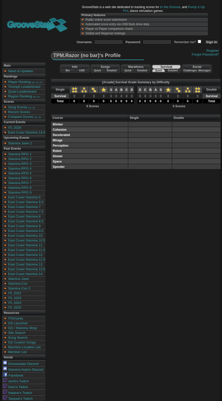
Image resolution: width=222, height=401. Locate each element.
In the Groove (170, 7)
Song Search (17, 337)
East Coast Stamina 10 (25, 235)
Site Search (16, 333)
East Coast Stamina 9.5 (25, 231)
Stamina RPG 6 (20, 178)
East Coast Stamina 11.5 (26, 250)
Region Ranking (20, 96)
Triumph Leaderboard (24, 87)
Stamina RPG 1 (20, 154)
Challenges (190, 70)
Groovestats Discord (21, 364)
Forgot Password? (205, 54)
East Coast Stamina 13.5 (26, 269)
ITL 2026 (14, 127)
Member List (17, 352)
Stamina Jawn (18, 279)
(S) (37, 82)
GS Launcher (18, 323)
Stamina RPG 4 (20, 168)
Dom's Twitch (15, 387)
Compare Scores (20, 117)
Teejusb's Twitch (18, 398)
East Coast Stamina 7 (24, 207)
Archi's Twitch (16, 381)
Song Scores (17, 107)
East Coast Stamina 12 (25, 255)
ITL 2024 (14, 303)
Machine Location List (24, 347)
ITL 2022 (14, 293)
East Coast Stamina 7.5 (25, 211)
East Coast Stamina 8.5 (25, 221)
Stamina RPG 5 (20, 173)
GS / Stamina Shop (22, 328)
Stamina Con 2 (19, 288)
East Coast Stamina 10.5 (26, 240)
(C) (41, 82)
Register (212, 50)
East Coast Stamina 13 (25, 264)
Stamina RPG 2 (20, 159)
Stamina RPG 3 (20, 164)
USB (82, 70)
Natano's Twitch (17, 393)
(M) (33, 82)
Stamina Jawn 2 (20, 143)
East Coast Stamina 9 (24, 226)
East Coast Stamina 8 (24, 216)
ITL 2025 (14, 307)
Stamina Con (17, 283)
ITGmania (15, 318)
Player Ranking (19, 82)
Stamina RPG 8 (20, 188)
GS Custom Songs (22, 342)
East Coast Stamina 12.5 (26, 259)
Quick (97, 70)
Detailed (112, 70)
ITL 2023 (14, 298)
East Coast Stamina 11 (25, 245)
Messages (204, 70)
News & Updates (20, 71)
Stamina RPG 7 (20, 183)
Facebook (13, 375)
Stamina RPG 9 (20, 192)
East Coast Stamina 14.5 (26, 132)
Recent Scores (19, 112)
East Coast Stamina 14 (25, 274)
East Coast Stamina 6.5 (25, 202)
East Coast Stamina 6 (24, 197)
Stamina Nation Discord (23, 369)
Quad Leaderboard (22, 91)
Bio (68, 70)
